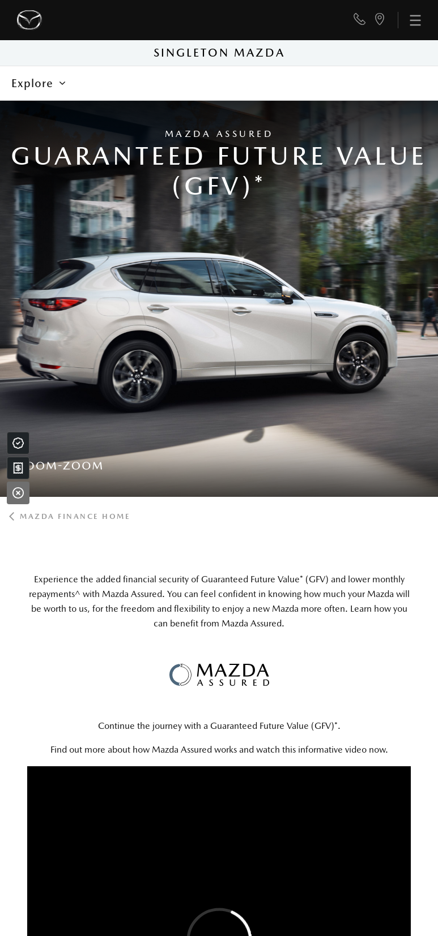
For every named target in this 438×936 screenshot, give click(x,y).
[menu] (409, 20)
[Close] (18, 493)
